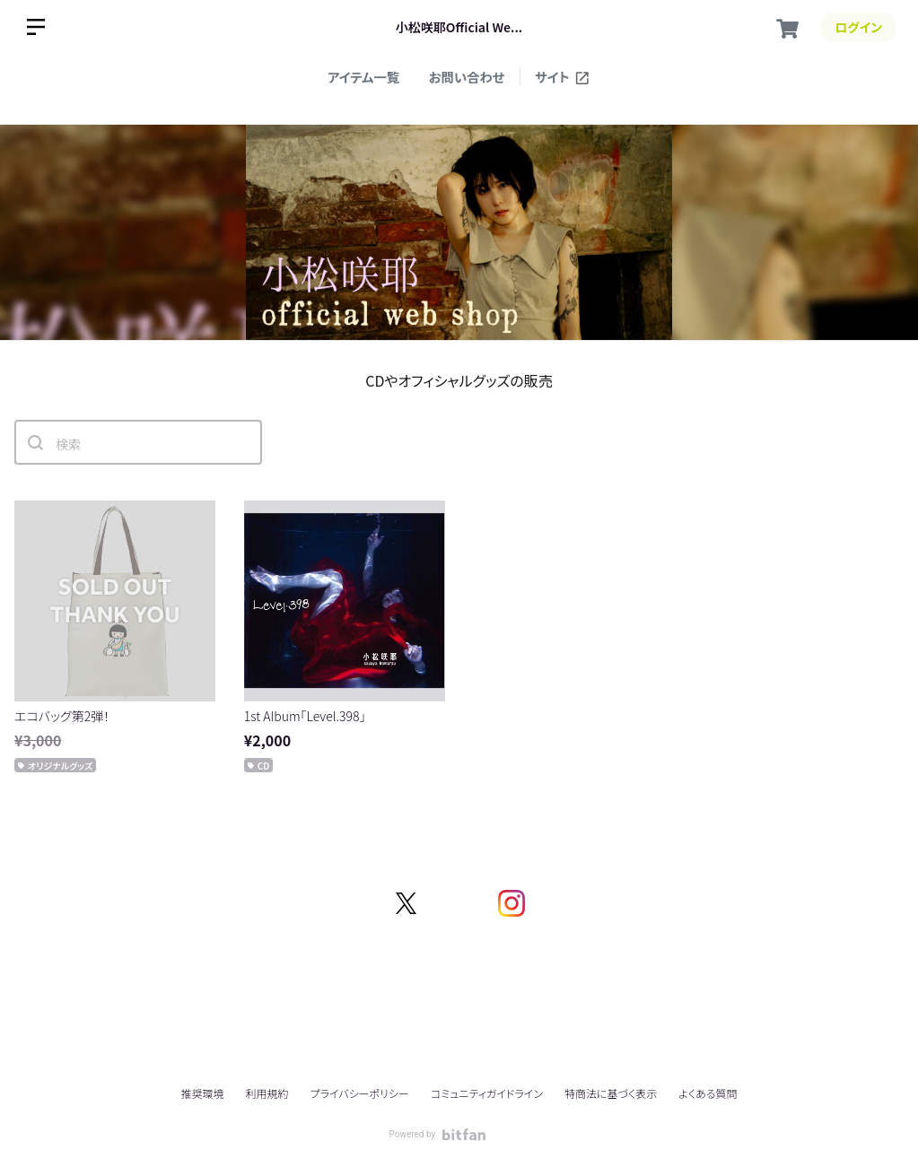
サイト (562, 76)
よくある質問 (707, 1093)
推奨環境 (201, 1093)
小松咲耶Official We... (459, 27)
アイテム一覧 (363, 76)
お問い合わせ (467, 76)
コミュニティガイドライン (487, 1093)
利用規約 (267, 1093)
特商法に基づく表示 (610, 1093)
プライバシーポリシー (359, 1093)
